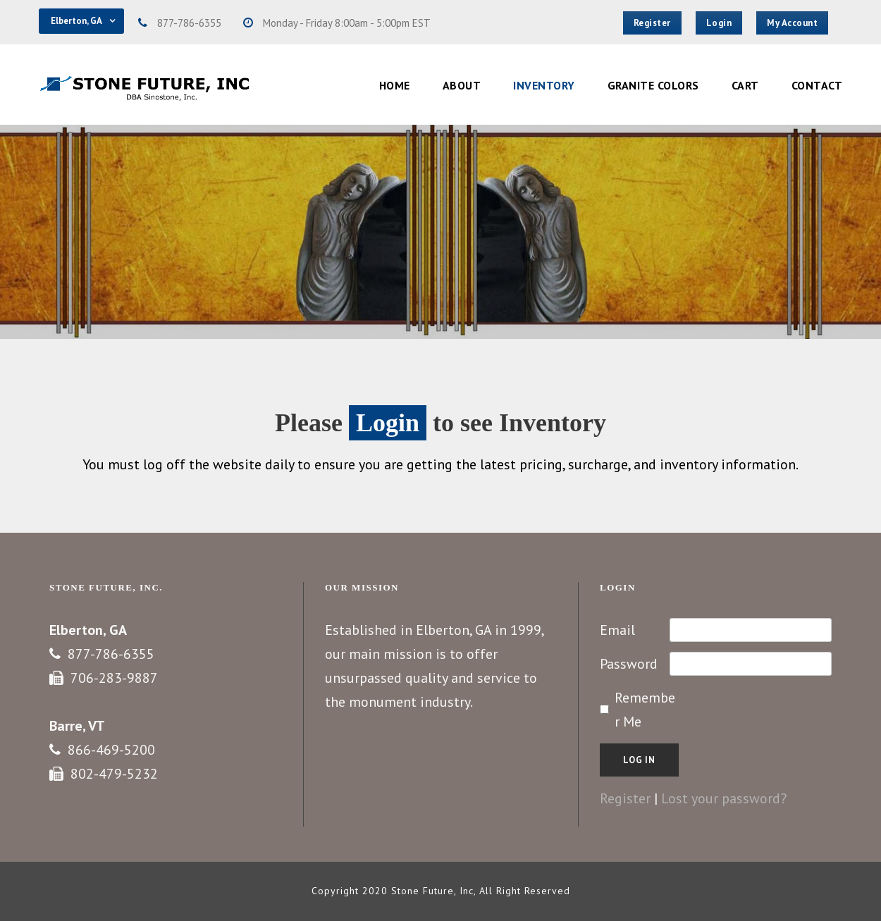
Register (625, 798)
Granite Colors (653, 85)
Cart (745, 85)
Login (387, 423)
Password (629, 664)
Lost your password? (724, 798)
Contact (817, 85)
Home (394, 85)
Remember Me (645, 709)
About (462, 85)
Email (617, 630)
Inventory (544, 85)
